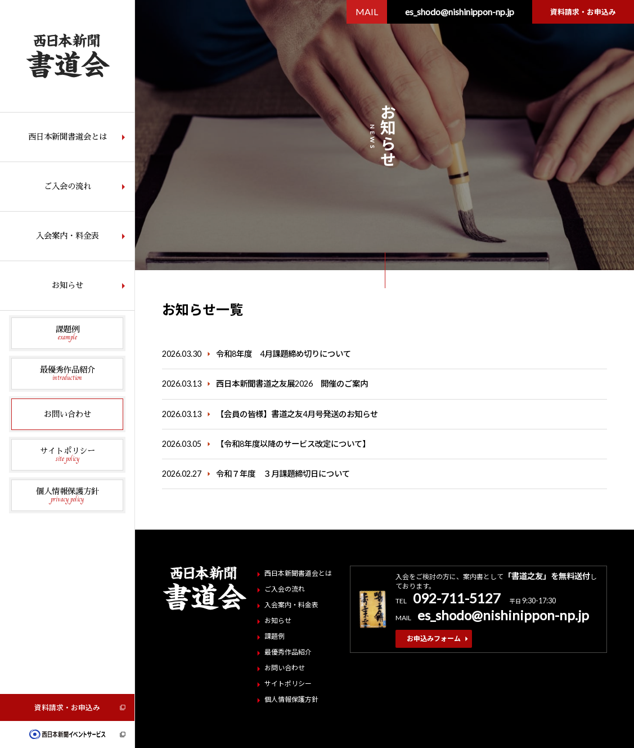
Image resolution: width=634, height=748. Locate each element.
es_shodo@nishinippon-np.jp (459, 11)
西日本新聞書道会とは (67, 137)
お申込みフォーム (434, 638)
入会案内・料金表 (67, 236)
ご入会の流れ (67, 186)
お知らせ (67, 285)
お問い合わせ (67, 414)
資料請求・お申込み (67, 707)
